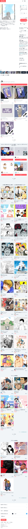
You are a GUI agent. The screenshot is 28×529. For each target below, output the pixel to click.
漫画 (20, 5)
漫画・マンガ (25, 5)
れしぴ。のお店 (5, 172)
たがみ (18, 172)
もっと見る (14, 179)
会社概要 (2, 522)
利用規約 (5, 522)
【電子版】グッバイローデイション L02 (19, 118)
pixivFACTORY (21, 53)
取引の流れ (21, 58)
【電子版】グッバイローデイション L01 (6, 135)
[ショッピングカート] (25, 1)
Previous (1, 12)
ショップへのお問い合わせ (22, 67)
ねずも (18, 157)
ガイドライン (2, 523)
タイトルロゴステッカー (4, 118)
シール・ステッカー (3, 117)
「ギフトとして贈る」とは (23, 31)
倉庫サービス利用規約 (9, 522)
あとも (4, 157)
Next (14, 12)
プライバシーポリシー (8, 523)
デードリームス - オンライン (9, 81)
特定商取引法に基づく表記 (22, 64)
